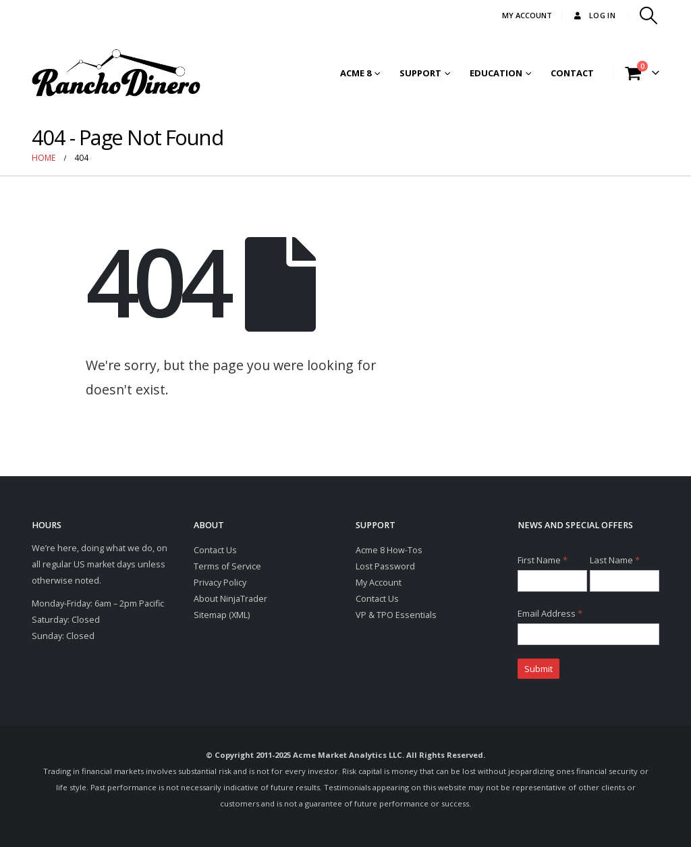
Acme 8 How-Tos (389, 550)
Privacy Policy (220, 582)
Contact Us (215, 550)
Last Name (615, 560)
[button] (648, 15)
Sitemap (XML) (222, 615)
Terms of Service (227, 566)
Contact (572, 73)
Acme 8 (355, 73)
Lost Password (385, 566)
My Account (379, 582)
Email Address (550, 613)
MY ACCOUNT (527, 15)
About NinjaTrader (230, 599)
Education (496, 73)
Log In (593, 15)
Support (420, 73)
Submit (538, 669)
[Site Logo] (116, 73)
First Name (543, 560)
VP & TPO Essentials (396, 615)
